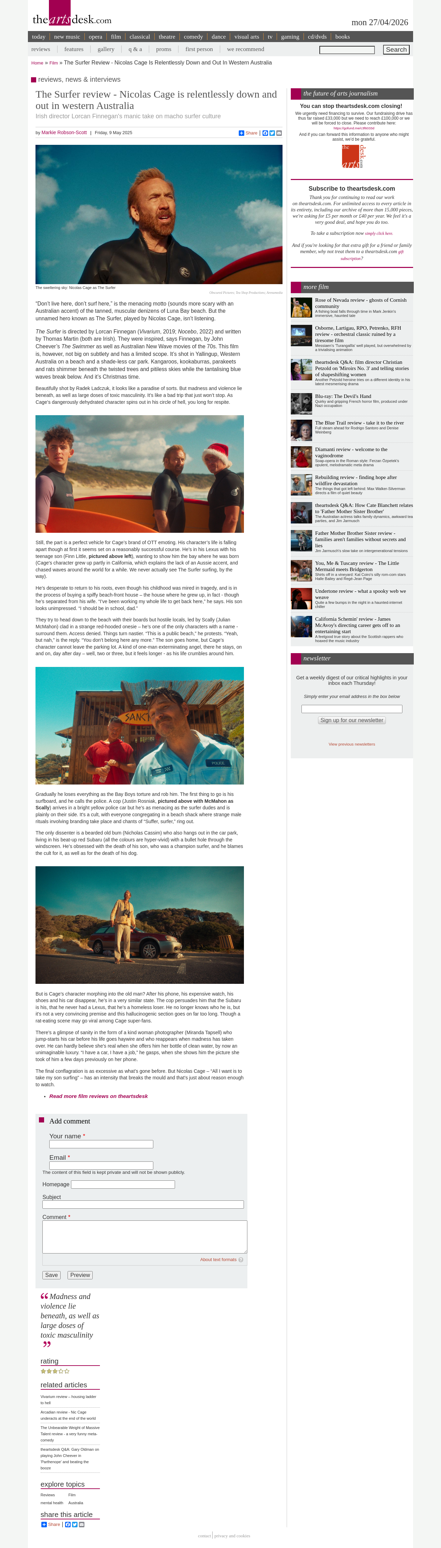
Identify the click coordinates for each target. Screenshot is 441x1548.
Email (57, 1157)
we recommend (245, 49)
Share (248, 133)
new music (67, 36)
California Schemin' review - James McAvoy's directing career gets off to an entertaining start (357, 625)
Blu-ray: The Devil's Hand (343, 396)
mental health (52, 1503)
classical (140, 36)
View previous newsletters (352, 744)
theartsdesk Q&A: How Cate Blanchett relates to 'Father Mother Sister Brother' (364, 508)
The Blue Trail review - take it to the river (359, 423)
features (74, 49)
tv (270, 36)
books (342, 36)
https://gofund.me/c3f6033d (354, 128)
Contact (204, 1536)
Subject (51, 1197)
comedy (193, 36)
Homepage (55, 1184)
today (38, 36)
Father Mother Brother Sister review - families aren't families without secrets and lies (360, 539)
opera (95, 36)
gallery (106, 49)
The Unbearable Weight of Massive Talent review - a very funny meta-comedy (70, 1434)
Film (54, 63)
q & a (135, 49)
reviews (40, 49)
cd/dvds (317, 36)
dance (219, 36)
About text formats (218, 1259)
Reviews (48, 1495)
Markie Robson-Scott (63, 132)
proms (163, 49)
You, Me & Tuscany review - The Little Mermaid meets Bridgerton (357, 566)
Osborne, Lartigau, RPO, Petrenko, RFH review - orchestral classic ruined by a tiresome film (358, 334)
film (116, 36)
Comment (54, 1217)
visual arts (246, 36)
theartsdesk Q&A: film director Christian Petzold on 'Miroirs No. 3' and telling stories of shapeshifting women (362, 368)
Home (37, 63)
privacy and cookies (232, 1536)
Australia (76, 1503)
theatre (167, 36)
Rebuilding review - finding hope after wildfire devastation (356, 480)
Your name (65, 1136)
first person (199, 49)
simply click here (378, 233)
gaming (290, 36)
